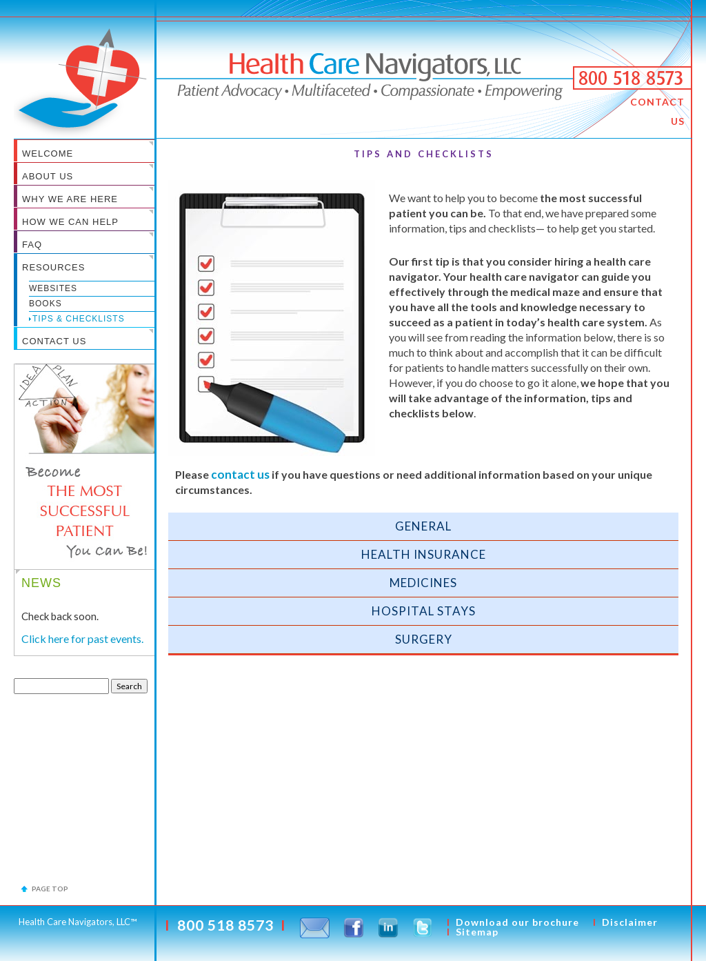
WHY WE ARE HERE (70, 199)
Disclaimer (630, 922)
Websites (53, 288)
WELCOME (47, 153)
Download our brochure (517, 922)
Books (45, 303)
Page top (50, 888)
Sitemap (477, 932)
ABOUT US (47, 176)
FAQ (32, 244)
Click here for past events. (82, 638)
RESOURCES (53, 267)
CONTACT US (657, 111)
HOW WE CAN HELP (70, 222)
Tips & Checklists (78, 319)
